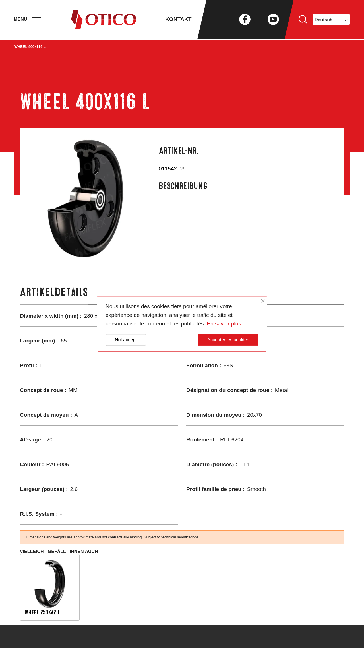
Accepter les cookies (228, 339)
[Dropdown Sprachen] (331, 20)
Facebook (245, 20)
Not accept (125, 339)
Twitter (259, 20)
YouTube (273, 20)
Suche (303, 20)
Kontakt (178, 20)
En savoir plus (224, 324)
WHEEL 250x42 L (42, 612)
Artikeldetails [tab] (54, 292)
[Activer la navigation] (37, 20)
